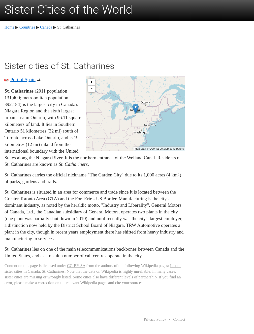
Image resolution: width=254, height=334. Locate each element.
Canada (46, 27)
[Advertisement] (94, 44)
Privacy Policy (155, 319)
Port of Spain (22, 79)
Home (9, 27)
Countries (27, 27)
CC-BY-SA (76, 265)
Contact (179, 319)
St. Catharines (53, 271)
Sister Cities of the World (68, 9)
